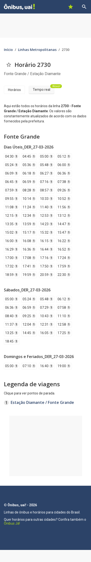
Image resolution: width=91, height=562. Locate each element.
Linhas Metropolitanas (37, 49)
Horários (14, 90)
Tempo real (43, 88)
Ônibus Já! (12, 523)
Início (8, 49)
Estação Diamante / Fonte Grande (42, 402)
